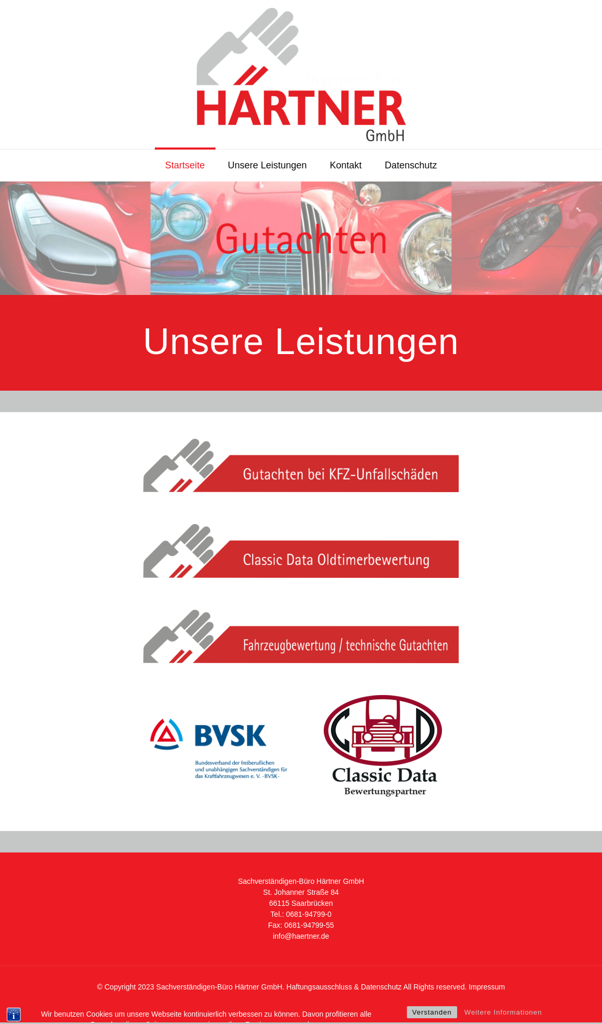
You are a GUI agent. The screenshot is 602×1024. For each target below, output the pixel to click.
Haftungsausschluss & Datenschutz (344, 987)
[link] (301, 465)
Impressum (487, 987)
